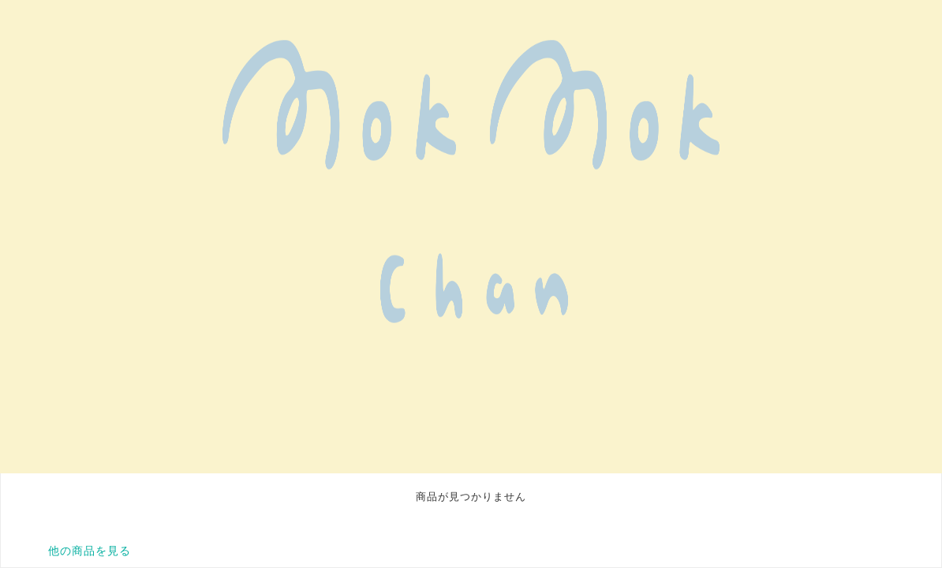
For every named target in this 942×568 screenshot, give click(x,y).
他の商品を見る (89, 550)
